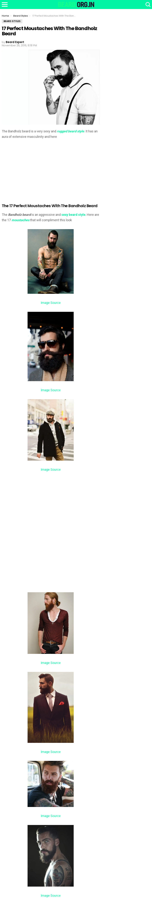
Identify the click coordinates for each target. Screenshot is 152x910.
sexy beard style (73, 215)
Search (147, 4)
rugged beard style (70, 131)
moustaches (21, 220)
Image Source (51, 303)
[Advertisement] (32, 169)
